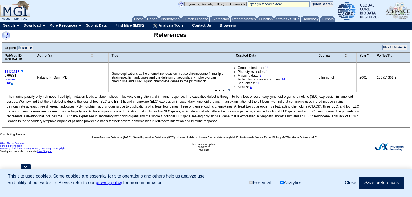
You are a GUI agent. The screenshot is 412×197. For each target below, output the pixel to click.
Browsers (228, 25)
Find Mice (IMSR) (129, 25)
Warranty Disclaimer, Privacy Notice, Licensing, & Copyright (32, 148)
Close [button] (350, 182)
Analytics (290, 182)
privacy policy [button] (109, 182)
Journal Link (10, 81)
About (6, 18)
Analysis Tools (168, 25)
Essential (260, 182)
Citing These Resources (13, 143)
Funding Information (11, 145)
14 (267, 68)
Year (362, 55)
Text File (25, 48)
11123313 (12, 72)
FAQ (24, 18)
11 (258, 83)
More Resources (63, 25)
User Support (44, 151)
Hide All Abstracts (395, 47)
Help (15, 18)
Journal (324, 55)
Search (9, 25)
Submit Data (96, 25)
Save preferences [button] (381, 182)
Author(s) (44, 55)
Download (32, 25)
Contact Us (201, 25)
